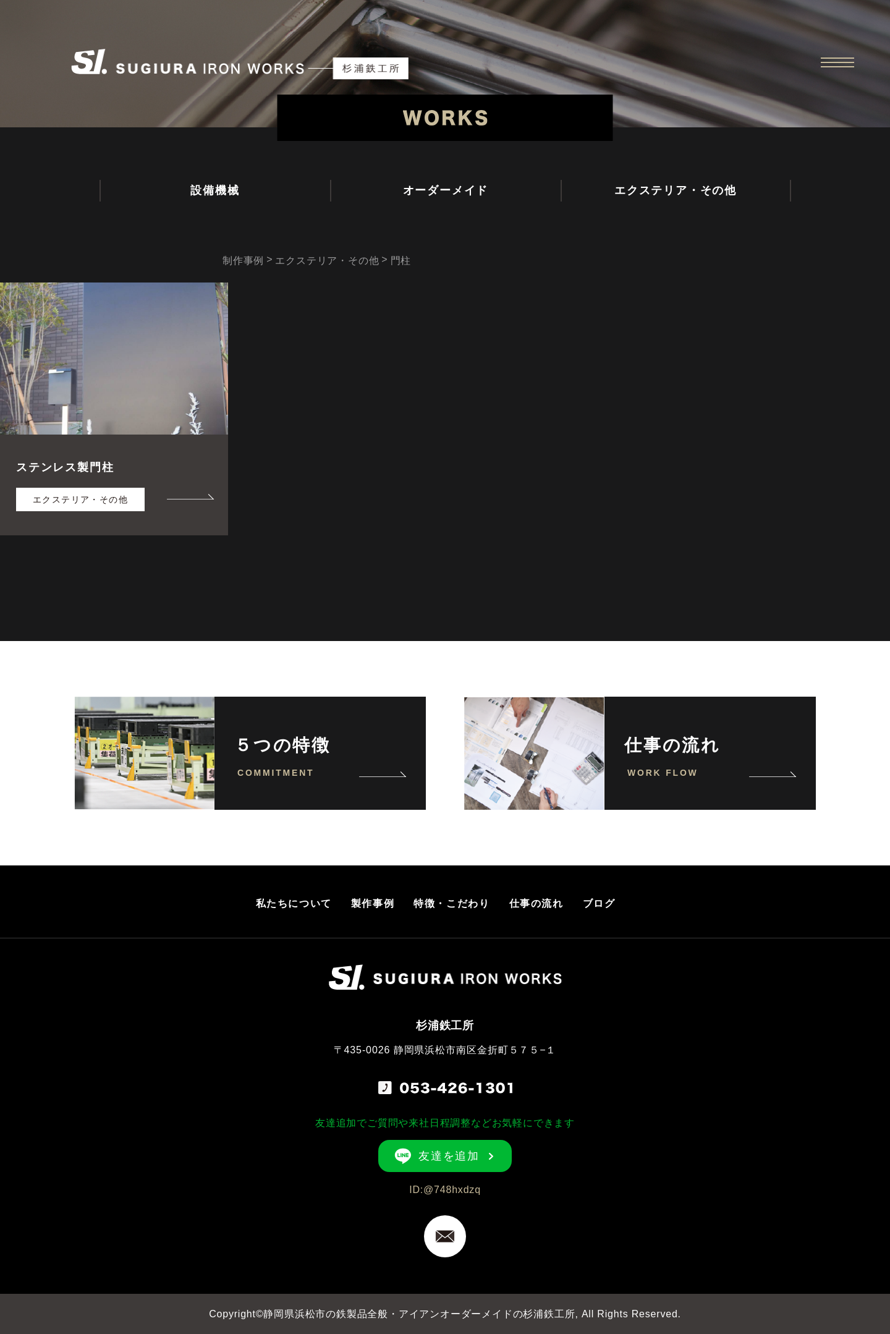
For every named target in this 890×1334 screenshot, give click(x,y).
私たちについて (294, 904)
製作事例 (372, 904)
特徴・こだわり (451, 904)
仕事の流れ (536, 904)
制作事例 (243, 260)
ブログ (599, 904)
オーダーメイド (446, 190)
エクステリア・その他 (675, 190)
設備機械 (214, 190)
